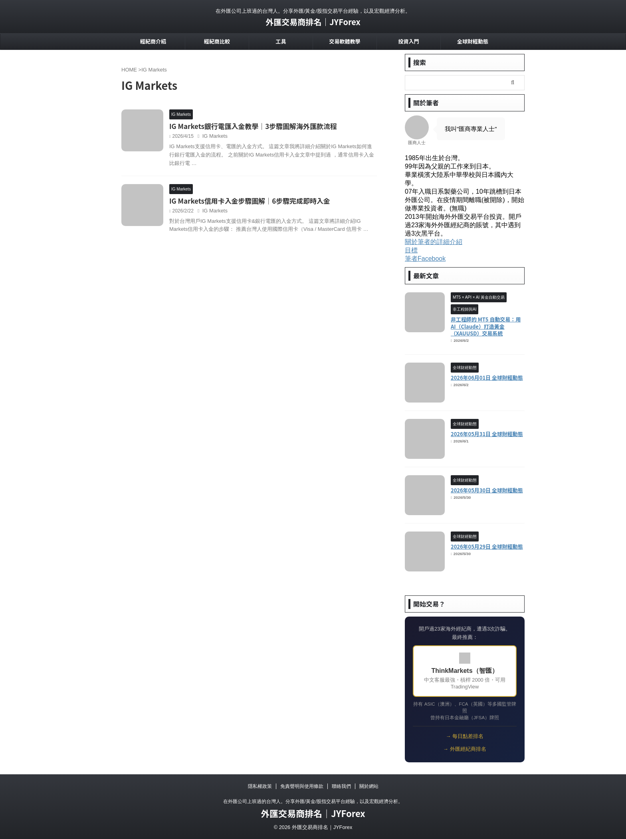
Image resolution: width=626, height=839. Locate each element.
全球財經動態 (472, 41)
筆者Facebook (425, 258)
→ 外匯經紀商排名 (464, 749)
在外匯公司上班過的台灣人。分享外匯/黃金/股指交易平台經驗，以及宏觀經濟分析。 (313, 801)
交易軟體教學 (344, 41)
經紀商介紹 (153, 41)
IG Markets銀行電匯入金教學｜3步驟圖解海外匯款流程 (286, 126)
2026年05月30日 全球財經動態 (487, 490)
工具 (280, 41)
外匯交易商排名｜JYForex (313, 22)
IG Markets (252, 137)
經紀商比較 (217, 41)
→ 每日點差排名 (464, 736)
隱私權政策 (260, 786)
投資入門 (408, 41)
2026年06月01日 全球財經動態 (487, 377)
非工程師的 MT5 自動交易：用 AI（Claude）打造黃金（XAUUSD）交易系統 (486, 326)
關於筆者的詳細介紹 (433, 241)
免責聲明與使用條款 (301, 786)
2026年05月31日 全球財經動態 (487, 434)
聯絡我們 (341, 786)
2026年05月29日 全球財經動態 (487, 546)
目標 (411, 250)
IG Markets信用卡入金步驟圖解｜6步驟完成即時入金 (283, 223)
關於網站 (368, 786)
